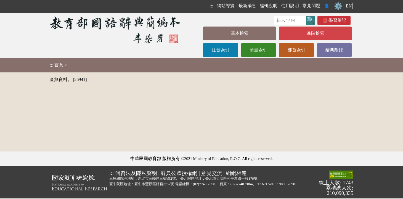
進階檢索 (315, 33)
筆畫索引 (258, 50)
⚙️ (338, 6)
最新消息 (247, 5)
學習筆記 (337, 20)
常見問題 (311, 5)
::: (211, 6)
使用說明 (290, 5)
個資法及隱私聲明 (136, 173)
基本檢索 (239, 33)
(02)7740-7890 (204, 184)
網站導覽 (226, 5)
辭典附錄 (334, 50)
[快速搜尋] (290, 20)
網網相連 (236, 173)
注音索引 (220, 50)
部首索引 (296, 50)
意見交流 (211, 173)
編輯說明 (268, 5)
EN (349, 6)
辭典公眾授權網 (179, 173)
